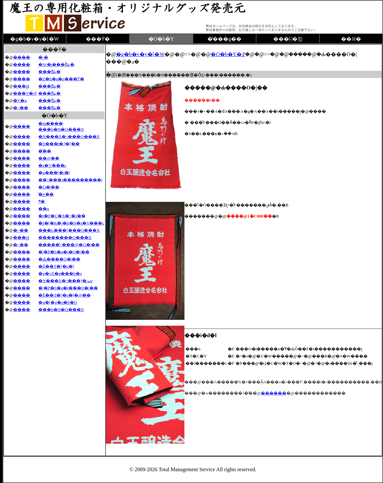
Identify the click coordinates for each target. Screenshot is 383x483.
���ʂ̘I (21, 86)
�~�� (20, 107)
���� (21, 57)
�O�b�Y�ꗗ (228, 54)
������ (273, 393)
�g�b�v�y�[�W (140, 54)
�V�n (20, 100)
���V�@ (25, 93)
